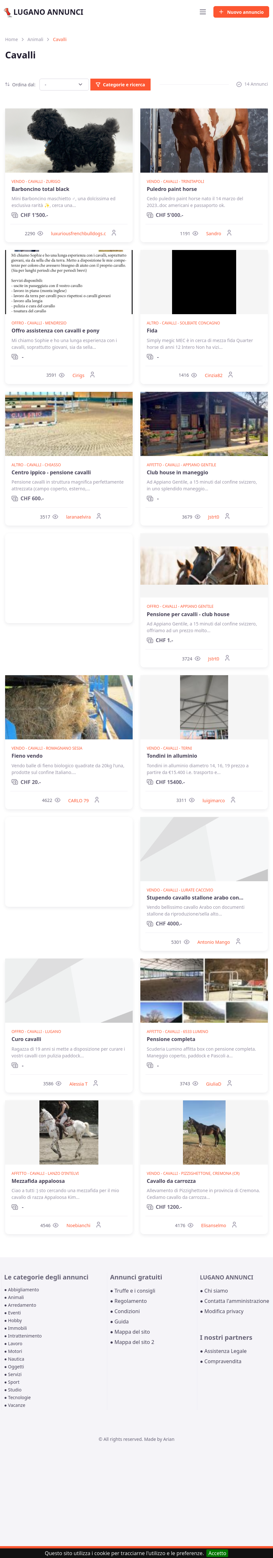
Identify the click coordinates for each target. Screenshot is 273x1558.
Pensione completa (171, 1039)
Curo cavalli (26, 1039)
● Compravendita (220, 1361)
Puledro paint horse (172, 189)
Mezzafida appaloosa (38, 1180)
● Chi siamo (214, 1290)
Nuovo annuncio (241, 12)
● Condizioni (125, 1311)
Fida (152, 330)
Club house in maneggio (177, 472)
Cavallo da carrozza (171, 1180)
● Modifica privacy (222, 1311)
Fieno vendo (27, 755)
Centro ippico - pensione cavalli (51, 472)
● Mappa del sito (130, 1331)
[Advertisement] (69, 578)
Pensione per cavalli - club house (188, 614)
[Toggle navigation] (203, 12)
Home (11, 39)
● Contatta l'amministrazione (234, 1300)
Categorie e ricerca (120, 85)
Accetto (217, 1553)
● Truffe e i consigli (132, 1290)
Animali (35, 39)
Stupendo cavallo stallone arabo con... (195, 897)
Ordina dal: (20, 85)
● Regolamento (128, 1300)
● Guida (119, 1321)
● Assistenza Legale (223, 1351)
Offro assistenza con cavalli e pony (55, 330)
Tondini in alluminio (172, 755)
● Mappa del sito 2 (132, 1342)
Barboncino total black (41, 189)
